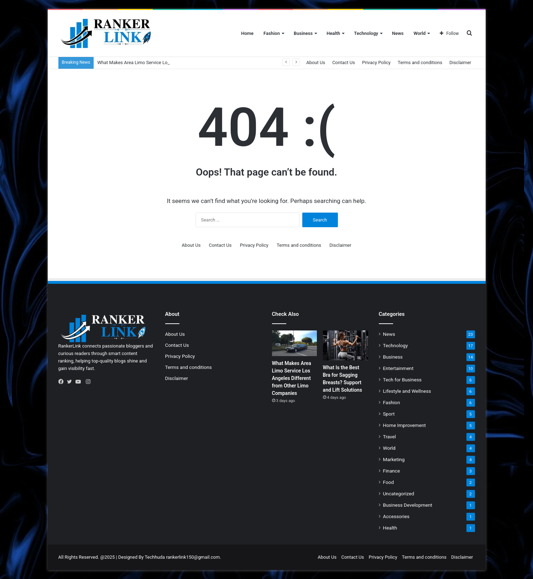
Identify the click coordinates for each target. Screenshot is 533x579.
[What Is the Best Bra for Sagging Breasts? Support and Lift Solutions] (345, 345)
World (419, 33)
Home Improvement (404, 425)
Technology (366, 33)
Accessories (396, 516)
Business (303, 33)
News (397, 33)
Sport (389, 414)
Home (247, 33)
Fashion (271, 33)
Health (333, 33)
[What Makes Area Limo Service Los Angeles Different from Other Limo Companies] (294, 343)
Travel (389, 436)
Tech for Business (402, 379)
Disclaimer (460, 62)
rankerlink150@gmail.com (193, 557)
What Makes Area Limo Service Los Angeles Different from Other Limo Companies (291, 378)
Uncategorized (398, 493)
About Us (315, 62)
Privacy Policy (376, 62)
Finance (391, 471)
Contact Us (343, 62)
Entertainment (398, 368)
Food (388, 482)
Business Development (407, 505)
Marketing (394, 459)
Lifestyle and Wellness (407, 391)
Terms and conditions (420, 62)
